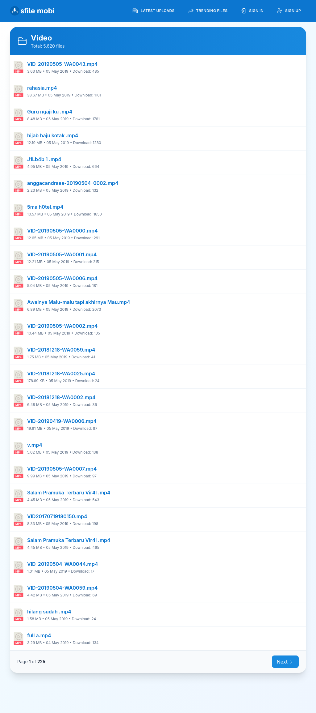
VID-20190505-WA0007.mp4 (62, 469)
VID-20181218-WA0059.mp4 (61, 350)
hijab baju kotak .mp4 (52, 135)
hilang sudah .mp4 (49, 611)
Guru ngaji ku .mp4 (49, 112)
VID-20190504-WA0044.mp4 (62, 564)
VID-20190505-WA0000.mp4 (62, 231)
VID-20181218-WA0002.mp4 (61, 397)
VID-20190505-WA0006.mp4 (62, 278)
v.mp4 (34, 445)
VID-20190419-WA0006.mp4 (62, 421)
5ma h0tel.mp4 (45, 207)
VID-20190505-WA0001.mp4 (62, 254)
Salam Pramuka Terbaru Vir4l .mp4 (68, 492)
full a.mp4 (39, 635)
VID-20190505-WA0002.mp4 (62, 326)
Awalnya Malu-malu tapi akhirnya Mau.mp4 (78, 302)
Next (285, 662)
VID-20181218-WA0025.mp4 (61, 373)
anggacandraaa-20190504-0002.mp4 (72, 183)
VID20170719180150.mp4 (57, 516)
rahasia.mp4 (42, 88)
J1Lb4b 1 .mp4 (44, 159)
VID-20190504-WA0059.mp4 (62, 588)
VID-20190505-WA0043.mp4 (62, 64)
